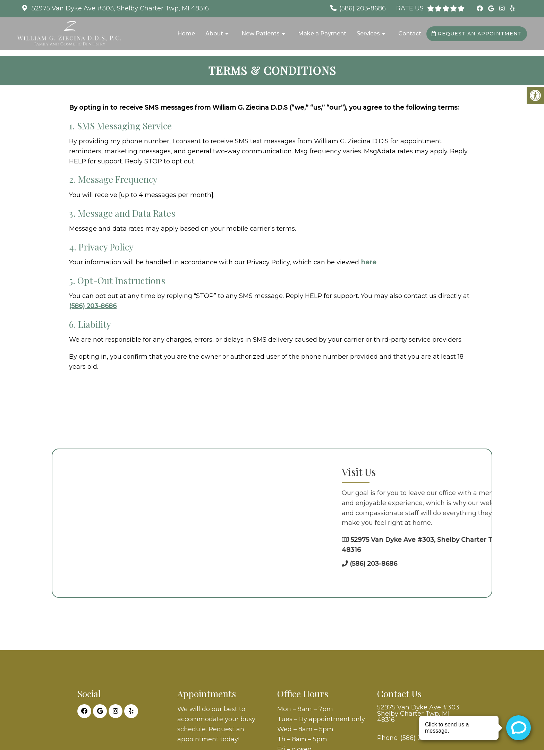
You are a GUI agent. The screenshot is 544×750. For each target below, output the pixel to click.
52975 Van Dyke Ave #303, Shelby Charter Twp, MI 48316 (119, 8)
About (214, 33)
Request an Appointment (477, 34)
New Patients (260, 33)
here (368, 262)
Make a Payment (322, 33)
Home (186, 33)
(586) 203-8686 (362, 8)
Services (368, 33)
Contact (409, 33)
